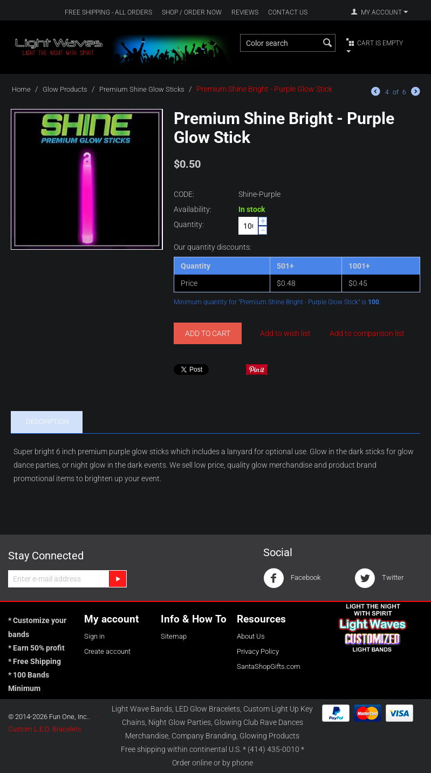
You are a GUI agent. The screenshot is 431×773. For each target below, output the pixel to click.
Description (47, 422)
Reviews (244, 12)
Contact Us (287, 12)
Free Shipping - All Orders (108, 12)
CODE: (184, 194)
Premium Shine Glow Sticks (141, 89)
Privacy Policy (258, 651)
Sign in (94, 636)
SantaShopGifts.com (268, 666)
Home (21, 89)
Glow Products (65, 89)
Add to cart (207, 333)
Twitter (378, 578)
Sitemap (174, 636)
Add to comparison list (367, 333)
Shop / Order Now (192, 12)
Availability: (192, 209)
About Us (251, 636)
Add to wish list (285, 333)
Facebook (291, 578)
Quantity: (189, 224)
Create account (107, 651)
